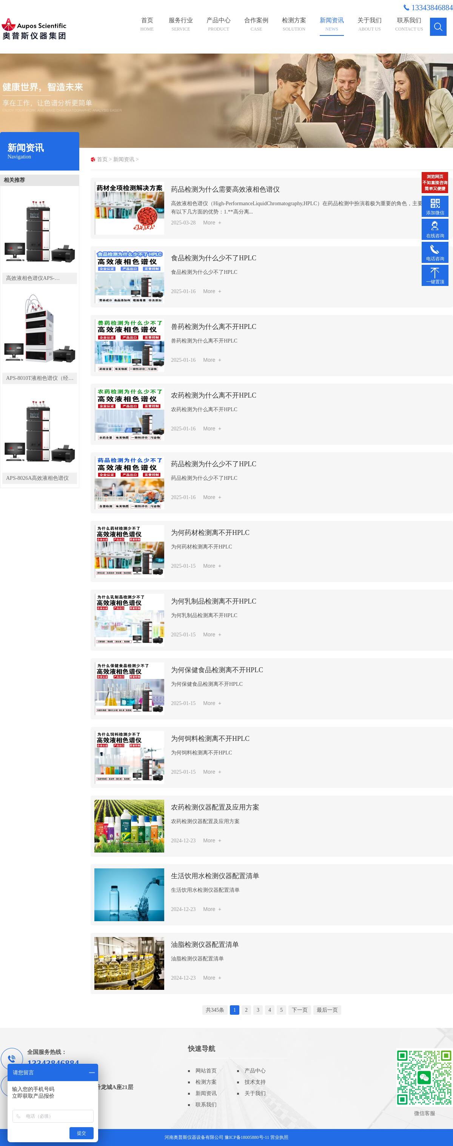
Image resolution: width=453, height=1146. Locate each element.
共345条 (215, 1010)
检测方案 (294, 24)
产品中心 (218, 24)
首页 (147, 24)
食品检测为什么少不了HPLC (213, 258)
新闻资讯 (332, 24)
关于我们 (369, 24)
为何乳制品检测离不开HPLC (213, 601)
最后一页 (327, 1010)
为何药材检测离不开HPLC (210, 532)
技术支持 (255, 1082)
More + (212, 223)
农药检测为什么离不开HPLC (213, 395)
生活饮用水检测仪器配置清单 (215, 876)
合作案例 (256, 24)
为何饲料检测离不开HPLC (210, 738)
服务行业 (181, 24)
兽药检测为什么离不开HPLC (213, 326)
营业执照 (279, 1137)
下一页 (300, 1010)
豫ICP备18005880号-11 (247, 1137)
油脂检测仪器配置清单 (205, 944)
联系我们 (409, 24)
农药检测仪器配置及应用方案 (215, 807)
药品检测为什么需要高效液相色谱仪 (225, 189)
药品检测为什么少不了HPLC (213, 464)
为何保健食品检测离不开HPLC (217, 670)
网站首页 (206, 1071)
